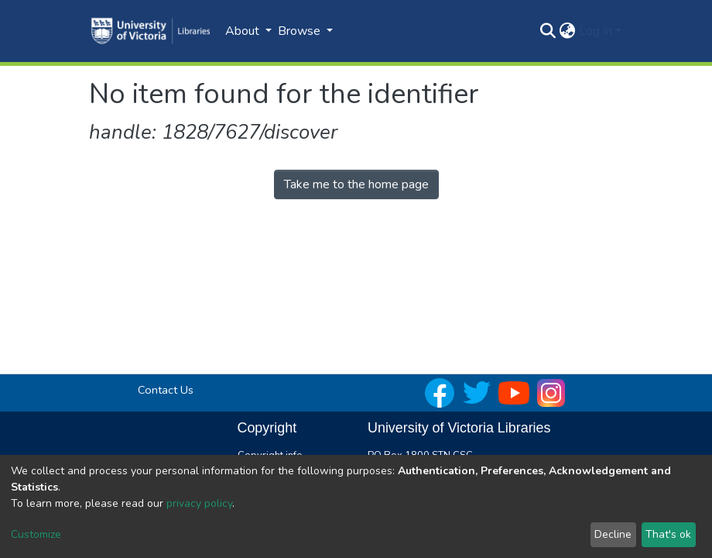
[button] (567, 31)
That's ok (668, 534)
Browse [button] (300, 31)
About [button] (243, 31)
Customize (36, 534)
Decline (613, 534)
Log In (595, 31)
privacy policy (199, 503)
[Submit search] (548, 31)
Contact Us (165, 390)
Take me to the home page (356, 184)
